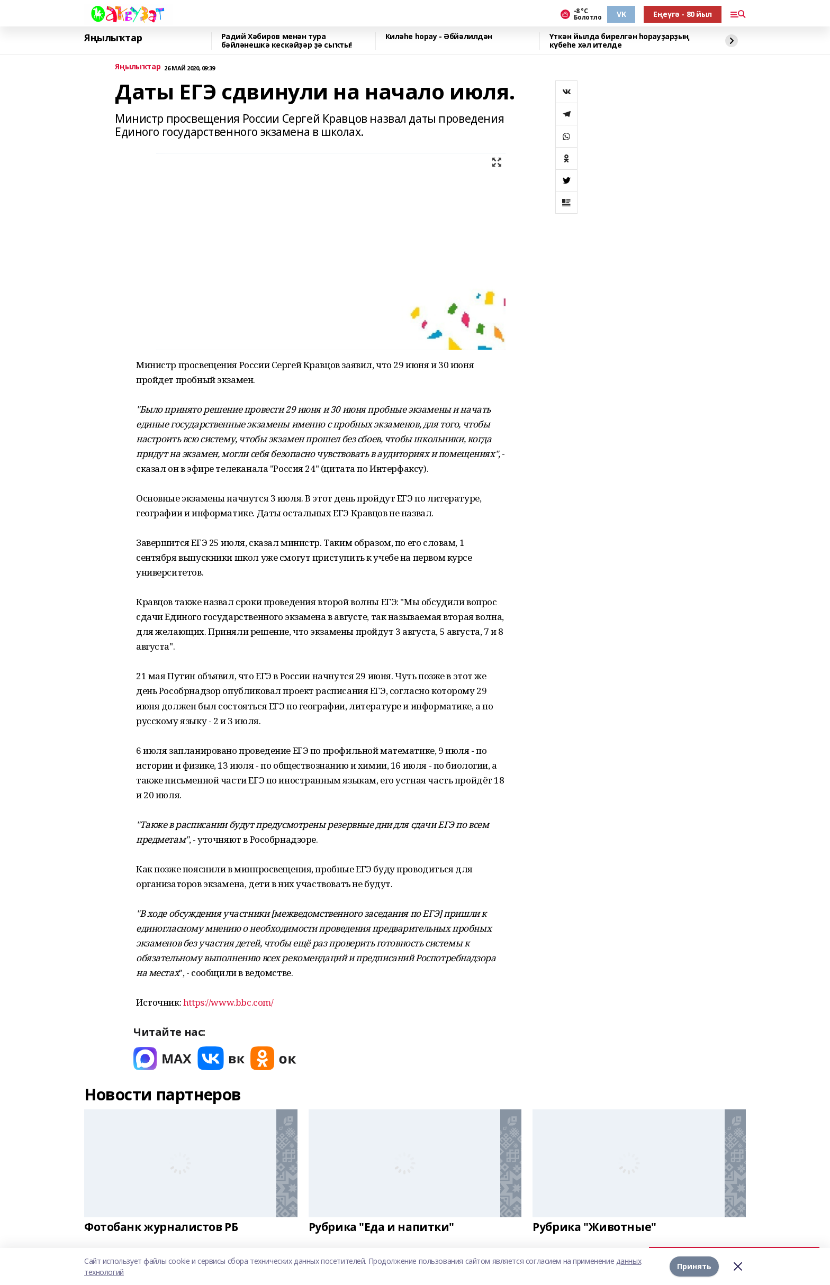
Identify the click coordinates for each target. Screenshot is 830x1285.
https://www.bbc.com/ (228, 1002)
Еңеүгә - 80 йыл (682, 14)
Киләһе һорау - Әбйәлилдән (439, 36)
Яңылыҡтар (113, 38)
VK (621, 14)
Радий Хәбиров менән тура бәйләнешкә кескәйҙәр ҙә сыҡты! (286, 41)
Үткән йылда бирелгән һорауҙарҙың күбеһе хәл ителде (619, 41)
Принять (694, 1266)
